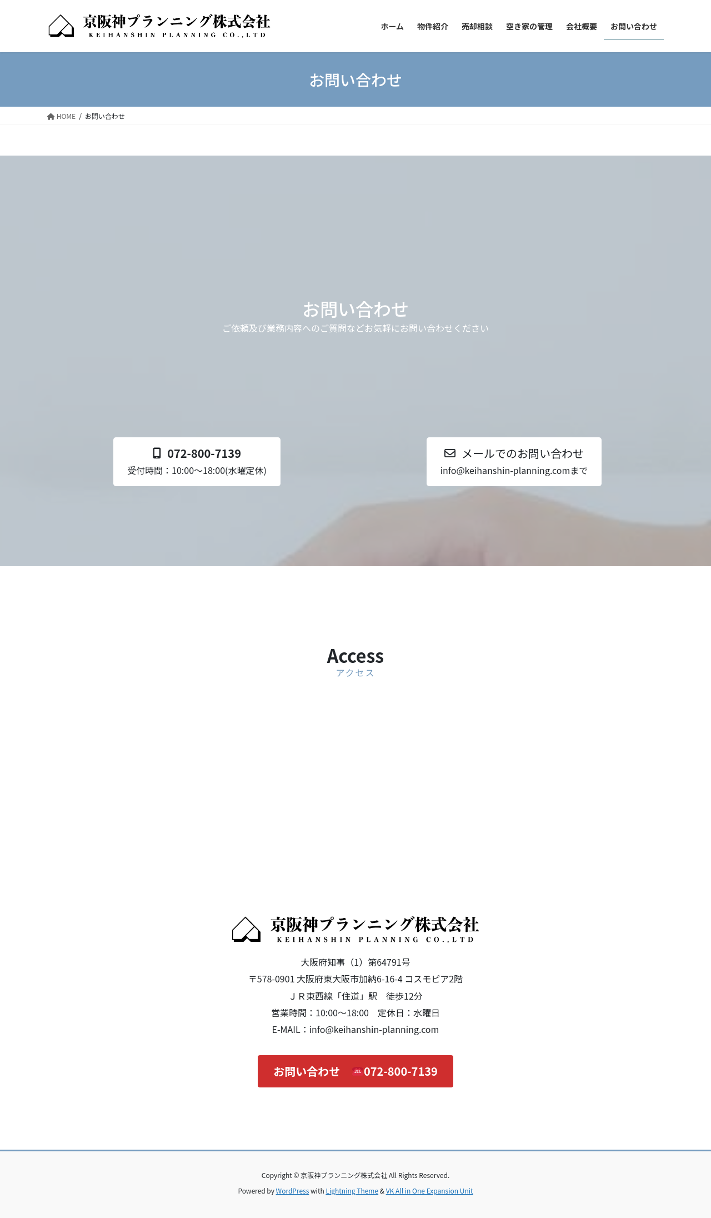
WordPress (292, 1190)
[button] (197, 461)
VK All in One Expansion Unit (429, 1190)
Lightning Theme (352, 1190)
